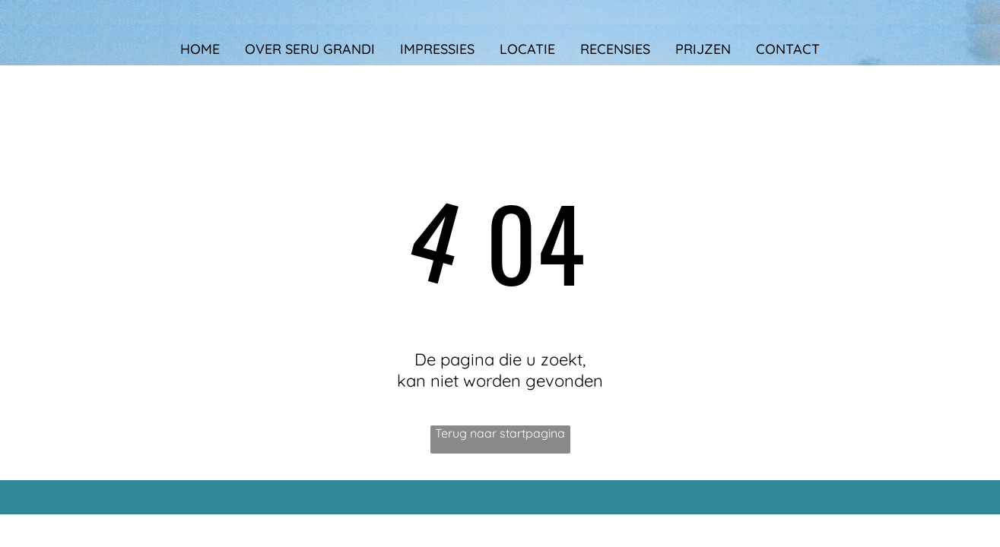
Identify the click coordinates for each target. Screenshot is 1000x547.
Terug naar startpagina (500, 433)
